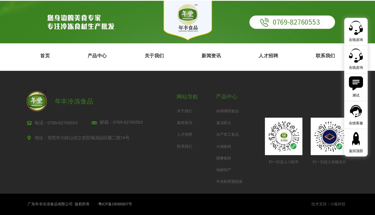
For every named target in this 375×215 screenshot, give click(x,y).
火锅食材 (223, 146)
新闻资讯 (211, 55)
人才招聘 (268, 55)
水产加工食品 (227, 135)
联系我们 (325, 55)
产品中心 (97, 55)
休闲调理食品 (227, 111)
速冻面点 (223, 123)
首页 (45, 55)
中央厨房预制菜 (229, 181)
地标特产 (223, 170)
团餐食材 (223, 158)
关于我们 (154, 55)
